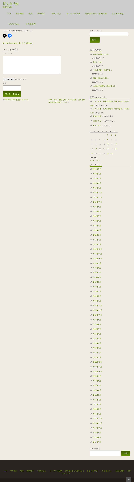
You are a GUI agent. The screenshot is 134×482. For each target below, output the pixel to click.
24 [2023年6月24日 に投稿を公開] (116, 148)
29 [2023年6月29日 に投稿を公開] (108, 153)
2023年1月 (97, 357)
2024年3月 (97, 291)
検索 (125, 453)
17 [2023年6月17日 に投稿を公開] (116, 144)
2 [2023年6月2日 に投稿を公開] (111, 135)
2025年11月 (97, 197)
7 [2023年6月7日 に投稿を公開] (103, 139)
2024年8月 (97, 268)
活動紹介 (41, 13)
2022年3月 (97, 404)
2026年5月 (97, 169)
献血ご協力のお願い (101, 78)
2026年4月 (97, 174)
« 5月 (92, 160)
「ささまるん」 (14, 24)
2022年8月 (97, 381)
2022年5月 (97, 395)
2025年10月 (97, 202)
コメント (7, 53)
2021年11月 (97, 423)
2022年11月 (97, 366)
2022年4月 (97, 399)
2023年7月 (97, 329)
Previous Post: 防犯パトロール (16, 99)
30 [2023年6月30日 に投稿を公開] (112, 153)
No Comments (11, 43)
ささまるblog (117, 13)
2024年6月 (97, 277)
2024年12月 (97, 249)
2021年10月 (97, 428)
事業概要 (20, 13)
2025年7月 (97, 216)
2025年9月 (97, 206)
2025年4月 (97, 230)
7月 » (97, 160)
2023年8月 (97, 324)
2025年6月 (97, 221)
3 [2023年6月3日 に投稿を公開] (115, 135)
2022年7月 (97, 385)
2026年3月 (97, 178)
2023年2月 (97, 352)
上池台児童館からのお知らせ (104, 86)
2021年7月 (97, 442)
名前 (4, 83)
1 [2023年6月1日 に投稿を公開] (107, 135)
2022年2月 (97, 409)
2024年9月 (97, 263)
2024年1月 (97, 301)
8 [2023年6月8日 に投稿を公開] (107, 139)
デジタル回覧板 (73, 13)
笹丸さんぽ (97, 116)
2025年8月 (97, 211)
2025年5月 (97, 225)
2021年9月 (97, 432)
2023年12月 (97, 305)
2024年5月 (97, 282)
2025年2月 (97, 239)
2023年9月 (97, 319)
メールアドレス (109, 32)
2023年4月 (97, 343)
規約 (30, 13)
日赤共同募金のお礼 (101, 54)
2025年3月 (97, 235)
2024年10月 (97, 258)
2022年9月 (97, 376)
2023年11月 (97, 310)
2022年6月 (97, 390)
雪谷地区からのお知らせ (96, 13)
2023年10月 (97, 315)
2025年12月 (97, 192)
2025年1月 (97, 244)
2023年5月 (97, 338)
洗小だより (97, 62)
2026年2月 (97, 183)
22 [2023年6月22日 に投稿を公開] (108, 148)
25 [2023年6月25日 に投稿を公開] (92, 153)
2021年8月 (97, 437)
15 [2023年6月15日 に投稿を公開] (108, 144)
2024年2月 (97, 296)
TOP (9, 13)
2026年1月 (97, 188)
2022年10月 (97, 371)
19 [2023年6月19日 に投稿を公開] (96, 148)
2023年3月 (97, 348)
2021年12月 (97, 418)
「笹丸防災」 (56, 13)
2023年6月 (97, 334)
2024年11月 (97, 254)
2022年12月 (97, 362)
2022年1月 (97, 414)
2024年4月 (97, 286)
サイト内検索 (95, 448)
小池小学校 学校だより (102, 70)
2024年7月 (97, 272)
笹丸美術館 (31, 24)
